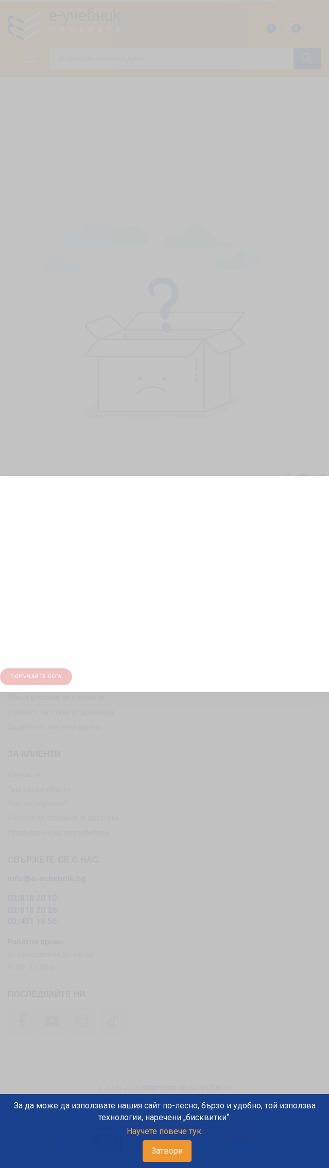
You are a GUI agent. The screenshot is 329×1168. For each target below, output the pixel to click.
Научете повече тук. (165, 1131)
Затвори (167, 1151)
